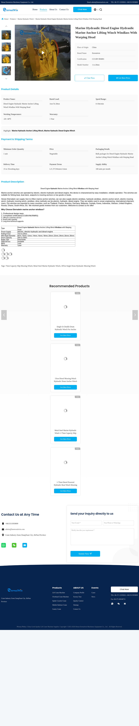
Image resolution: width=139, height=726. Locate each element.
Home (35, 9)
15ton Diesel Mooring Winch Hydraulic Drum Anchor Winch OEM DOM (65, 381)
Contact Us (64, 9)
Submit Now (85, 553)
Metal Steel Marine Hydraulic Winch (46, 266)
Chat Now (82, 9)
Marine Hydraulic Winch (26, 19)
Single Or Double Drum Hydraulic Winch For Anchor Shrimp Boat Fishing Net (65, 329)
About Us (53, 9)
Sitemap (76, 605)
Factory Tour (77, 597)
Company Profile (78, 593)
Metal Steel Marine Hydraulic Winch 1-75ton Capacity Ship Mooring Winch (65, 433)
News (93, 597)
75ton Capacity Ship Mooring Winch (19, 266)
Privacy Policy (21, 627)
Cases (93, 593)
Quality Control (78, 601)
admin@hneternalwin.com (15, 529)
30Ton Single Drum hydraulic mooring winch (78, 266)
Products (43, 9)
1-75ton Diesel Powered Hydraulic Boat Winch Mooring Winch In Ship (65, 485)
